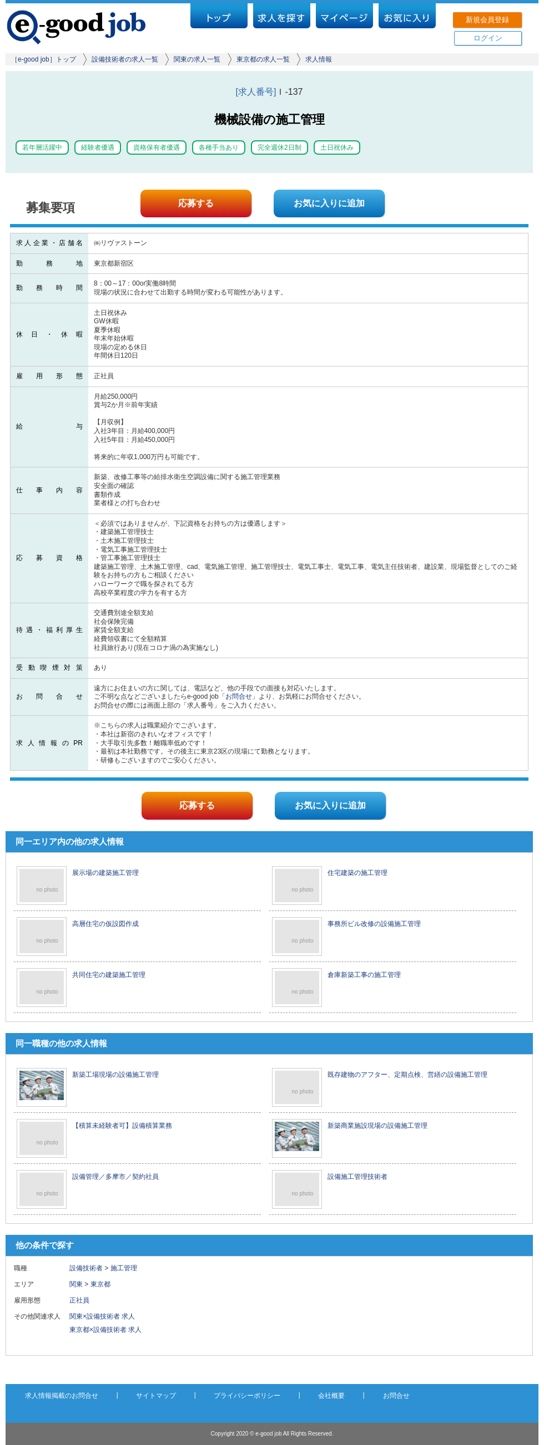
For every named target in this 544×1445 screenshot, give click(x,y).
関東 (76, 1284)
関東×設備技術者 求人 (102, 1316)
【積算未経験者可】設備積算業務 (122, 1125)
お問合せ (238, 696)
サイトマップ (156, 1396)
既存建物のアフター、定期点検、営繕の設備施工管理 (407, 1074)
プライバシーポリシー (247, 1396)
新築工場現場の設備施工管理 (115, 1074)
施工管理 (123, 1268)
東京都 (100, 1284)
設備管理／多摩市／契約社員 (115, 1177)
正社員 (82, 1300)
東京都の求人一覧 (263, 59)
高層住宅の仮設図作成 (105, 924)
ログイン (488, 38)
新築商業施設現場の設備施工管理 (377, 1125)
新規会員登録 (487, 20)
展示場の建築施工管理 (105, 873)
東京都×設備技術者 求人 (105, 1330)
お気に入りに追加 (329, 203)
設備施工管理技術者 (357, 1177)
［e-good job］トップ (43, 59)
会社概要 (331, 1396)
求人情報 (318, 59)
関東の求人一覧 (197, 59)
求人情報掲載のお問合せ (61, 1396)
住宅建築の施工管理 (357, 873)
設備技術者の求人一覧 (125, 59)
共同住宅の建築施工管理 (108, 975)
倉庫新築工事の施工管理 (364, 975)
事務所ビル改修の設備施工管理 (374, 924)
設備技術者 (86, 1268)
